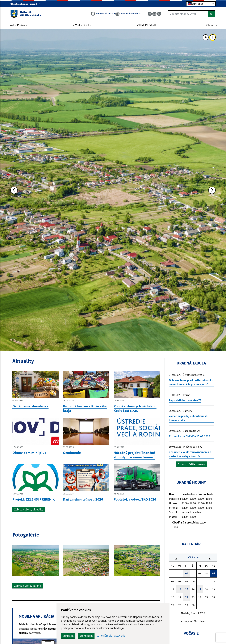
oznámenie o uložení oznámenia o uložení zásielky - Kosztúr (190, 454)
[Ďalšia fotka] (212, 190)
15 (186, 589)
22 (186, 597)
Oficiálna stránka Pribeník (25, 3)
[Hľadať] (211, 13)
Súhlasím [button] (68, 635)
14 (179, 589)
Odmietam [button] (86, 635)
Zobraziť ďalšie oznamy (191, 464)
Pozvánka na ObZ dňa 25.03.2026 (189, 436)
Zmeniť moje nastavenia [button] (111, 635)
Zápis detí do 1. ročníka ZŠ (185, 400)
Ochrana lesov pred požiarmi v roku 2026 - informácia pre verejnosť (191, 382)
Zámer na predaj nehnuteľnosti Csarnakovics (188, 418)
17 (199, 589)
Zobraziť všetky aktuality (28, 509)
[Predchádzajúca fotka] (14, 190)
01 (186, 573)
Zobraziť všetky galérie (27, 585)
